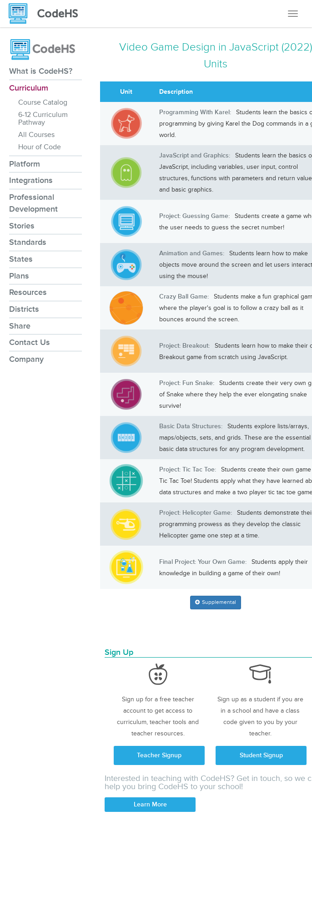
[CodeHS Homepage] (47, 13)
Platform (24, 164)
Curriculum (28, 88)
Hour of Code (39, 147)
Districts (24, 309)
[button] (215, 602)
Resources (28, 292)
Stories (22, 226)
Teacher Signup (159, 755)
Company (26, 359)
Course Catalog (42, 102)
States (21, 259)
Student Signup (261, 755)
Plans (19, 276)
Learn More (150, 804)
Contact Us (29, 342)
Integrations (31, 180)
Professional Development (33, 203)
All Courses (36, 134)
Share (19, 326)
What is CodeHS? (40, 71)
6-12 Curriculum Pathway (43, 118)
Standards (27, 242)
